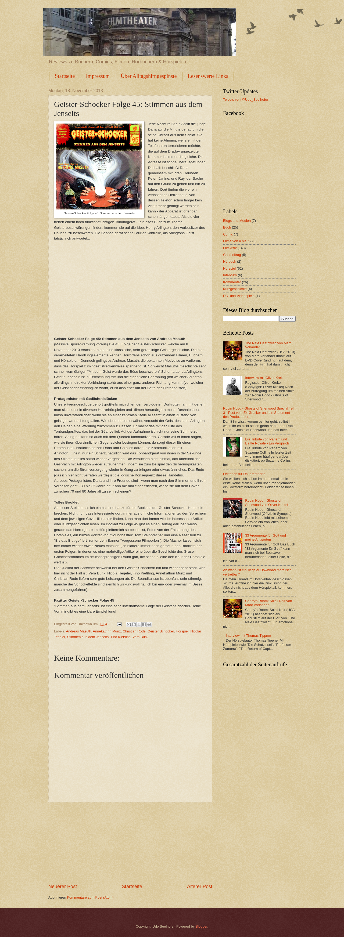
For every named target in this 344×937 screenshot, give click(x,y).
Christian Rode (134, 631)
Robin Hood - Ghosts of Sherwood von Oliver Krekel (266, 502)
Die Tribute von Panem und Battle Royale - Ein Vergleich (267, 441)
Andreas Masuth (78, 631)
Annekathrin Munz (107, 631)
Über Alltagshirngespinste (149, 76)
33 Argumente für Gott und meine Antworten (265, 537)
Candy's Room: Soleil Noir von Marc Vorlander (268, 603)
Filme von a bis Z (236, 241)
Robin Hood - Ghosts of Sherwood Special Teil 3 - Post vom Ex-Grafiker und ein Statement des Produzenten (258, 412)
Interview (230, 275)
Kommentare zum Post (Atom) (90, 897)
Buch (227, 227)
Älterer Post (199, 886)
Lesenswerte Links (208, 76)
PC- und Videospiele (239, 296)
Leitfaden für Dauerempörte (244, 474)
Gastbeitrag (232, 255)
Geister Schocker (161, 631)
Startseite (65, 76)
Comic (228, 234)
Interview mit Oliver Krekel (265, 378)
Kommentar (232, 282)
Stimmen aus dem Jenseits (88, 637)
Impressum (98, 76)
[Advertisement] (130, 843)
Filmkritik (230, 248)
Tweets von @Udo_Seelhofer (245, 99)
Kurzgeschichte (235, 289)
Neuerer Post (62, 886)
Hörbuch (229, 261)
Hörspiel (182, 631)
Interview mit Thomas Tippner (248, 636)
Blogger (201, 926)
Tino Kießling (120, 637)
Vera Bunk (140, 637)
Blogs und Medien (237, 221)
